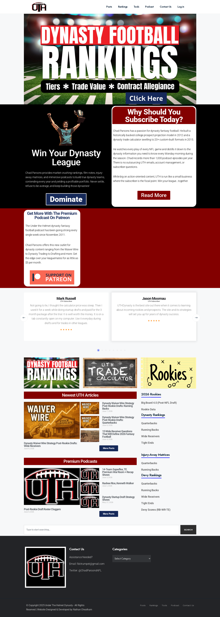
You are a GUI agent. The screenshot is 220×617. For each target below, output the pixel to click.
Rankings (123, 6)
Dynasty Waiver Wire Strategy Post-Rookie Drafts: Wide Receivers (50, 444)
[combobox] (101, 529)
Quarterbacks (149, 423)
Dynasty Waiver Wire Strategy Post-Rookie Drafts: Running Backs (118, 406)
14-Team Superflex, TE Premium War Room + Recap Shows (117, 472)
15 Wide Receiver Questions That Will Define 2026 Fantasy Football (118, 434)
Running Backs (150, 429)
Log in (181, 6)
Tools (136, 6)
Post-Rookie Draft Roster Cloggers (42, 509)
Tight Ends (147, 442)
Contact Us (165, 6)
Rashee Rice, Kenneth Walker (118, 483)
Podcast (149, 6)
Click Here (146, 98)
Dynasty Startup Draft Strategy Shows (118, 498)
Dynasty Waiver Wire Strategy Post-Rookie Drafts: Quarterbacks (118, 420)
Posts (109, 6)
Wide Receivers (150, 436)
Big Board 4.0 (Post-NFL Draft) (159, 402)
